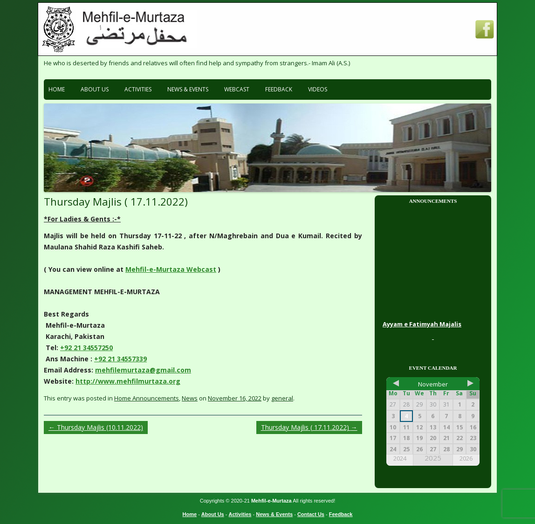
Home (56, 89)
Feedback (278, 89)
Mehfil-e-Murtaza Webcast (170, 269)
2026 (466, 458)
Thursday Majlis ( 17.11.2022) (309, 427)
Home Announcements (146, 398)
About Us (95, 89)
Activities (137, 89)
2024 (399, 458)
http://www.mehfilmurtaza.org (127, 381)
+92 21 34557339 (120, 358)
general (282, 398)
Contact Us (310, 514)
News (190, 398)
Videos (317, 89)
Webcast (236, 89)
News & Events (187, 89)
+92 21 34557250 (86, 347)
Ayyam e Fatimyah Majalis (422, 325)
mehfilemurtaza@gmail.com (143, 369)
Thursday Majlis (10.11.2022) (95, 427)
